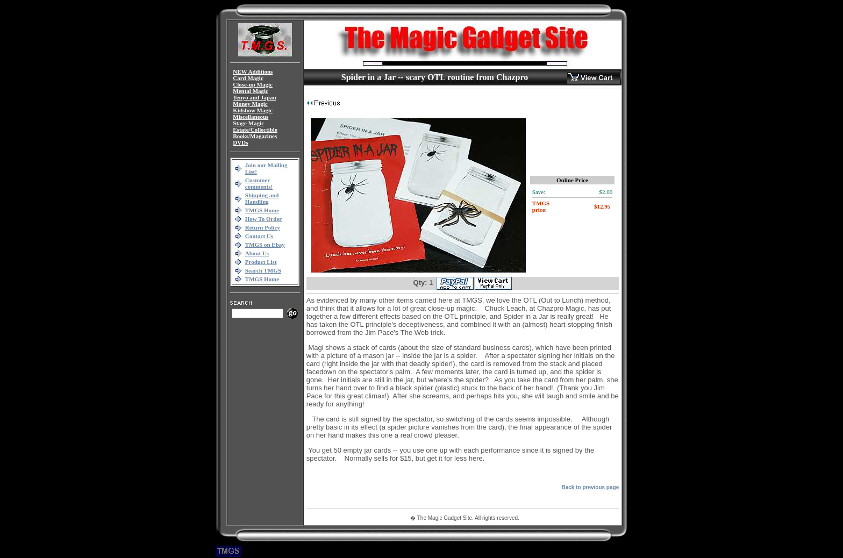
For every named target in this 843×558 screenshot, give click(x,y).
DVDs (240, 142)
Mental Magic (250, 91)
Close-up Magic (253, 84)
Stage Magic (248, 123)
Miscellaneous (250, 116)
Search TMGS (263, 270)
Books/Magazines (255, 136)
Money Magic (250, 104)
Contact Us (259, 236)
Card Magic (248, 78)
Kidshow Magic (253, 110)
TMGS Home (262, 210)
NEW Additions (253, 71)
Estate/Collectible (255, 129)
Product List (261, 262)
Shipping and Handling (262, 198)
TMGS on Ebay (265, 244)
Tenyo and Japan (254, 97)
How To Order (263, 219)
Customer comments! (259, 183)
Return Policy (262, 227)
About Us (257, 253)
